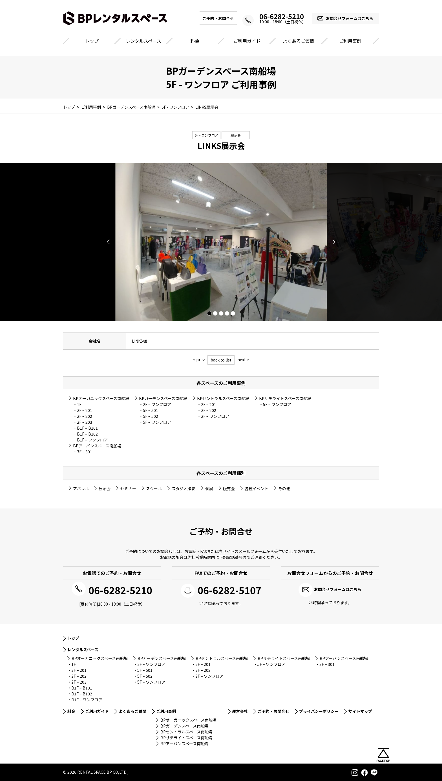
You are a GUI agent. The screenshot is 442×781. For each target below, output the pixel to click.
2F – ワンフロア (157, 404)
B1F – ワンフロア (92, 440)
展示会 (236, 135)
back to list (221, 360)
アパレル (81, 488)
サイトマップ (360, 710)
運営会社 (240, 710)
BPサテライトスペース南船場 (285, 398)
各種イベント (256, 488)
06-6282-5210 (277, 16)
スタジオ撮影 (183, 488)
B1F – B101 (87, 428)
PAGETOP (383, 760)
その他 (284, 488)
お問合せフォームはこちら (349, 18)
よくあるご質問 (298, 40)
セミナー (128, 488)
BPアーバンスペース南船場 (97, 445)
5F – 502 (150, 416)
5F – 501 (150, 410)
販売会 (229, 488)
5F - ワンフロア (206, 135)
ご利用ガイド (246, 40)
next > (243, 359)
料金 (195, 40)
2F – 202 (84, 416)
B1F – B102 (87, 434)
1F (79, 404)
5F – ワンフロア (157, 422)
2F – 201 (84, 410)
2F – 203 (84, 422)
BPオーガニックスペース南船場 (101, 398)
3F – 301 (84, 451)
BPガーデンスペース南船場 (163, 398)
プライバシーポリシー (319, 710)
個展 (209, 488)
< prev (199, 359)
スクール (154, 488)
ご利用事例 (350, 40)
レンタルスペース (143, 40)
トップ (92, 40)
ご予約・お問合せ (273, 710)
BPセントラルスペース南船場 (223, 398)
